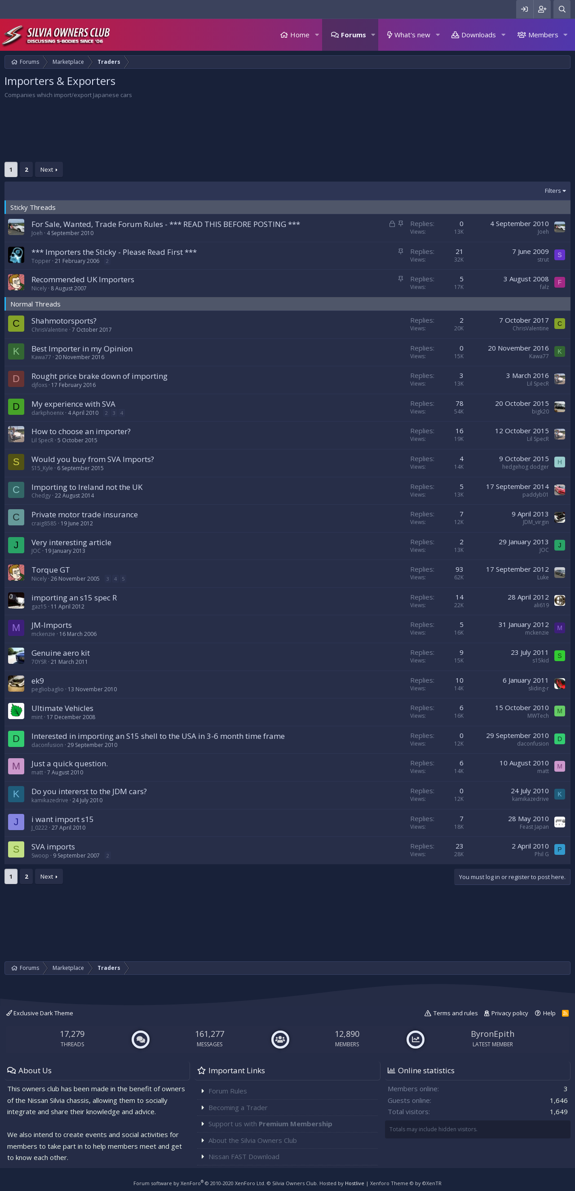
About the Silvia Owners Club (252, 1140)
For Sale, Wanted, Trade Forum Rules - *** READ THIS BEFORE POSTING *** (165, 224)
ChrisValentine (49, 329)
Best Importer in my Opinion (82, 348)
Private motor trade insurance (84, 514)
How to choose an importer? (81, 431)
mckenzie (43, 634)
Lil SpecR (538, 383)
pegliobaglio (47, 689)
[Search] (562, 9)
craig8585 (44, 523)
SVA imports (53, 846)
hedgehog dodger (525, 467)
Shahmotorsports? (64, 321)
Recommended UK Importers (82, 279)
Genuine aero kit (60, 653)
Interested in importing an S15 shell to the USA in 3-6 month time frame (158, 736)
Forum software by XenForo (199, 1183)
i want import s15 (62, 819)
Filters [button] (553, 191)
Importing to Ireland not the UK (86, 487)
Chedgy (41, 495)
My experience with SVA (73, 404)
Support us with (270, 1123)
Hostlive (354, 1183)
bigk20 (540, 411)
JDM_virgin (536, 522)
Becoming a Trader (238, 1107)
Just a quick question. (69, 763)
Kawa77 (41, 357)
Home (300, 34)
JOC (36, 551)
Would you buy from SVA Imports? (92, 459)
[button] (317, 35)
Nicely (39, 288)
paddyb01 (535, 494)
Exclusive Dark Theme (39, 1013)
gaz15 (39, 606)
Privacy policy (509, 1013)
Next (46, 169)
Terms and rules (455, 1013)
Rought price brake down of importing (99, 376)
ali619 (541, 605)
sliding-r (538, 688)
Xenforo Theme (406, 1183)
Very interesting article (71, 542)
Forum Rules (227, 1090)
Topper (41, 261)
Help (549, 1013)
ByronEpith (492, 1033)
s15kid (540, 660)
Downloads (478, 34)
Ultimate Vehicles (62, 708)
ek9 (37, 680)
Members (543, 34)
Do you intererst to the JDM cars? (89, 791)
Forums (353, 34)
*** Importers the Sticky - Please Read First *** (114, 252)
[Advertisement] (274, 132)
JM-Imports (51, 625)
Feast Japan (534, 827)
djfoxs (39, 385)
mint (37, 717)
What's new (412, 34)
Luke (543, 577)
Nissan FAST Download (243, 1156)
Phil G (542, 854)
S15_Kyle (42, 468)
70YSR (39, 662)
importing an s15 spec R (74, 597)
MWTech (538, 716)
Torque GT (50, 569)
